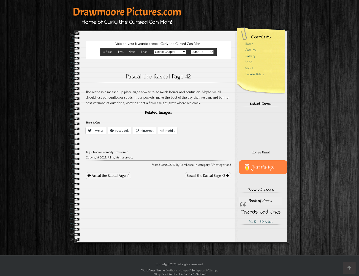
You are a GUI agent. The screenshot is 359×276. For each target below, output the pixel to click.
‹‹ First (107, 52)
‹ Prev (120, 52)
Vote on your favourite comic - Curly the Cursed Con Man (157, 44)
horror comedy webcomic (110, 152)
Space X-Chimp (206, 270)
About (249, 68)
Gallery (250, 56)
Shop (248, 62)
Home (249, 44)
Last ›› (145, 52)
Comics (250, 50)
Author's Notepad (178, 270)
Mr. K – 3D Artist (261, 222)
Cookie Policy (254, 74)
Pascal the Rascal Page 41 (108, 176)
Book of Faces (261, 190)
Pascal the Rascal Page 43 (208, 176)
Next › (133, 52)
